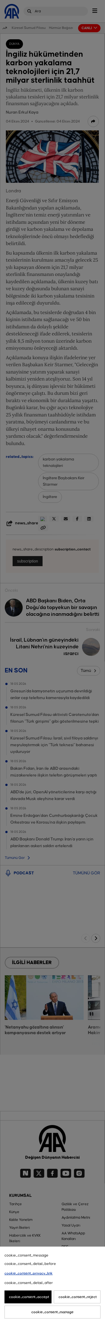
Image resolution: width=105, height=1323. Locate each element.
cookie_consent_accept (29, 1297)
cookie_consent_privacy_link (28, 1273)
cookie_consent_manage (52, 1312)
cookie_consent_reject (78, 1297)
